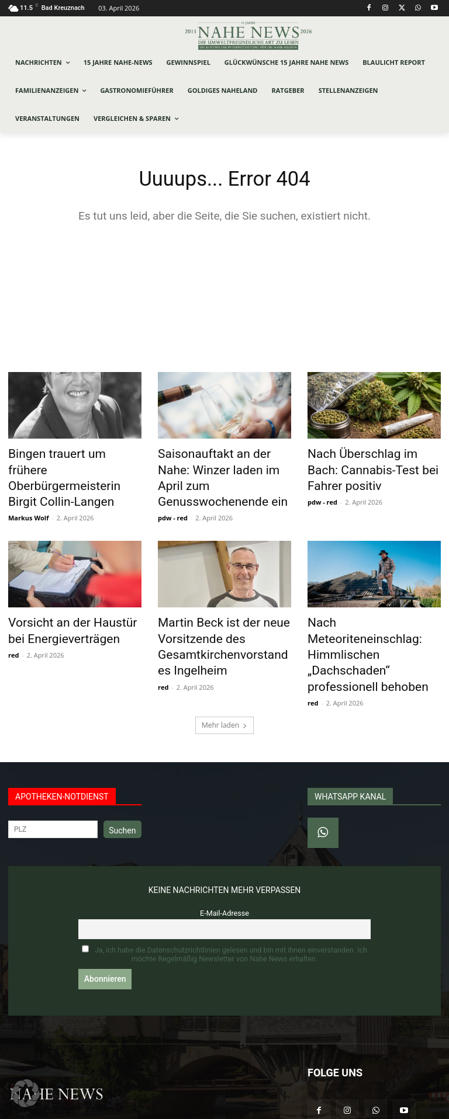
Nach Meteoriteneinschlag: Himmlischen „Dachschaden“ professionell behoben (371, 612)
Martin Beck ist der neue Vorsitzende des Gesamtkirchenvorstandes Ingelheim (216, 618)
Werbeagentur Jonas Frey (167, 1108)
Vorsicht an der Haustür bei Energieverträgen (68, 605)
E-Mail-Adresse (224, 862)
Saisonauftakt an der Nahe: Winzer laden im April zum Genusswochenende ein (217, 468)
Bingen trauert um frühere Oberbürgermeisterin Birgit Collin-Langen (66, 468)
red (13, 626)
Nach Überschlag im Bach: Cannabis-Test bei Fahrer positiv (366, 468)
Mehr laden (224, 674)
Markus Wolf (28, 495)
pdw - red (173, 495)
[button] (25, 1093)
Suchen (122, 779)
